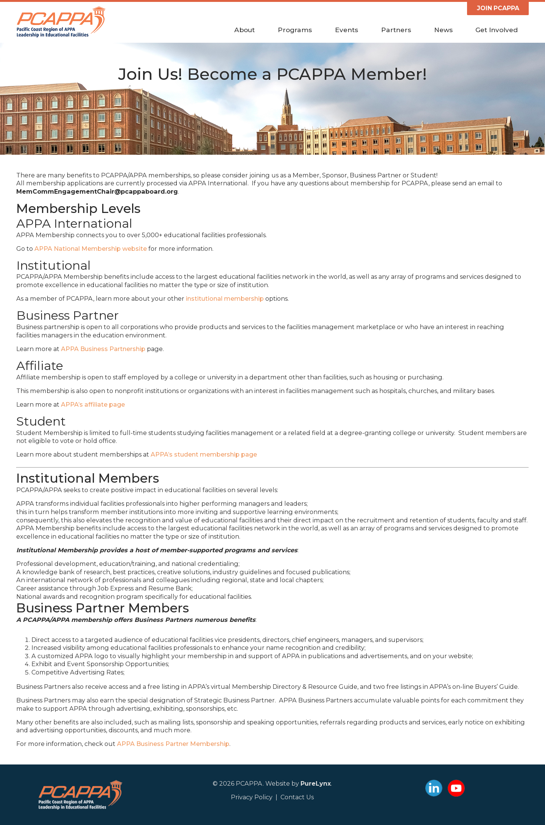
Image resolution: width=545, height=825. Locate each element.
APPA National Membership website (90, 248)
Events (346, 30)
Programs (295, 30)
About (244, 30)
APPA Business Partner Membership (173, 743)
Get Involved (496, 30)
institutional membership (225, 298)
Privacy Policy (251, 797)
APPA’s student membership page (204, 454)
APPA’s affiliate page (93, 404)
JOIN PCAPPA (498, 8)
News (443, 30)
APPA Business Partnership (103, 349)
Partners (396, 30)
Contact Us (297, 797)
